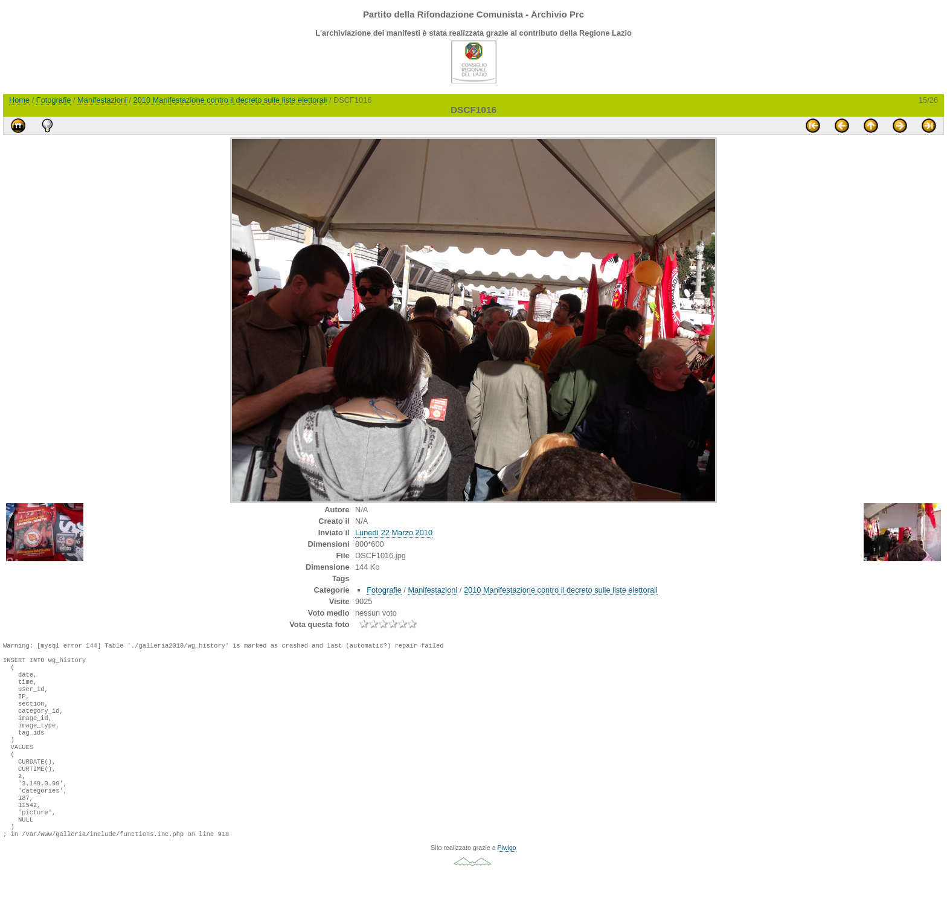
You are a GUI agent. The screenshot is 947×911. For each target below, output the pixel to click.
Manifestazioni (102, 100)
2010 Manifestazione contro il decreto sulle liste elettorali (230, 100)
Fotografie (53, 100)
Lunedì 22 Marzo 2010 (393, 532)
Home (19, 100)
